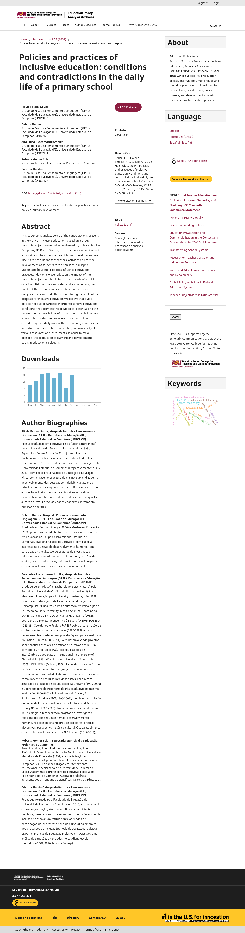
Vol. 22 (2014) (57, 39)
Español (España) (181, 142)
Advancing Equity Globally (186, 217)
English (174, 131)
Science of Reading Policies (187, 225)
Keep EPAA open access (189, 161)
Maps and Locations (28, 918)
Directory (73, 918)
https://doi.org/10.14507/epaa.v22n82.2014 (56, 193)
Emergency (112, 929)
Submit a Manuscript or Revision (191, 179)
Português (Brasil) (181, 137)
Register (202, 3)
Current (51, 24)
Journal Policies (111, 24)
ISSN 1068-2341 (22, 896)
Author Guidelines (85, 24)
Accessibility (60, 929)
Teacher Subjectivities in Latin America (194, 295)
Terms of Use (92, 929)
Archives (37, 39)
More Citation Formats (132, 200)
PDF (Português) (129, 107)
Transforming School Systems (189, 250)
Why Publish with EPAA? (142, 24)
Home (23, 39)
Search (215, 25)
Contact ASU (97, 918)
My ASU (120, 918)
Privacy (75, 929)
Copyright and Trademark (31, 929)
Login (216, 3)
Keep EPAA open (25, 903)
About (35, 24)
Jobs (54, 918)
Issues (65, 24)
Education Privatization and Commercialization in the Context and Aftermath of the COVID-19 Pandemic (194, 237)
